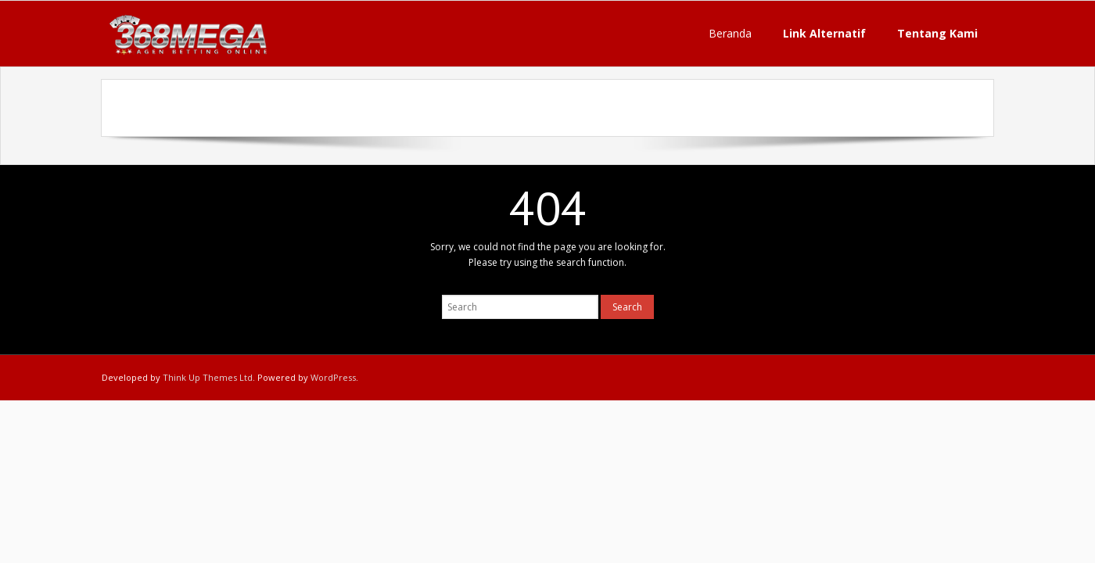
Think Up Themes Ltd (208, 377)
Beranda (730, 33)
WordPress (333, 377)
